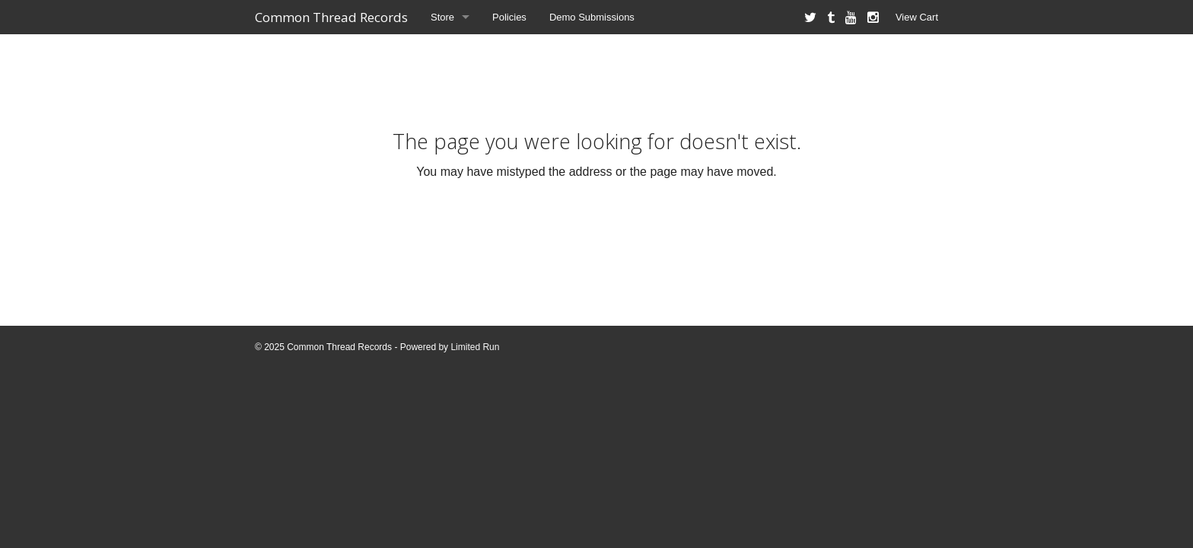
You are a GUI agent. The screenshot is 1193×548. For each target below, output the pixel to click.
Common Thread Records (331, 17)
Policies (509, 17)
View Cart (917, 17)
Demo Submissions (592, 17)
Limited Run (474, 347)
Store (442, 17)
